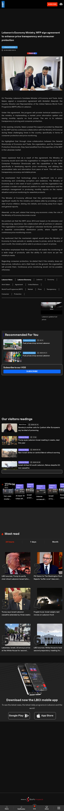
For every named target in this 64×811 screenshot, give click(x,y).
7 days (33, 542)
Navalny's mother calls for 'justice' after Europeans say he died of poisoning (39, 429)
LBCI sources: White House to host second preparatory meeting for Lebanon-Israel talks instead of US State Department (48, 649)
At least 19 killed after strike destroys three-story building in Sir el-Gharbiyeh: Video (20, 497)
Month (55, 542)
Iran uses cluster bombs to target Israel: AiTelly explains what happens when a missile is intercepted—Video (8, 498)
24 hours (10, 542)
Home (7, 808)
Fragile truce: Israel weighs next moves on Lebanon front (46, 613)
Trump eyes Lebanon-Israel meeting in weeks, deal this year (39, 441)
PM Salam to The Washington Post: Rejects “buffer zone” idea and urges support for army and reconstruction (48, 578)
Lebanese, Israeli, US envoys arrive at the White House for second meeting (16, 649)
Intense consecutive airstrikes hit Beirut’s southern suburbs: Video (41, 498)
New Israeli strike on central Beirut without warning (39, 453)
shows (47, 808)
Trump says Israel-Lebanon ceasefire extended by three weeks (16, 613)
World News (22, 424)
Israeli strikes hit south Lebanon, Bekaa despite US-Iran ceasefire (39, 466)
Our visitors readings (17, 419)
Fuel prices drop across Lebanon (36, 343)
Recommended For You (21, 334)
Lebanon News (23, 437)
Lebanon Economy (29, 340)
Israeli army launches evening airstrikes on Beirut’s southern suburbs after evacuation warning (53, 497)
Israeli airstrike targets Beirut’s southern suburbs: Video (30, 496)
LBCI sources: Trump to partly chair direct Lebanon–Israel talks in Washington (16, 578)
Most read (12, 533)
